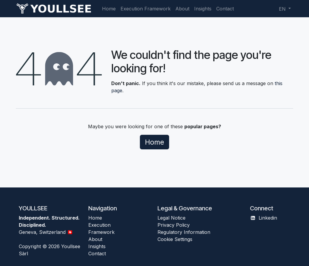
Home (154, 142)
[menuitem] (109, 9)
